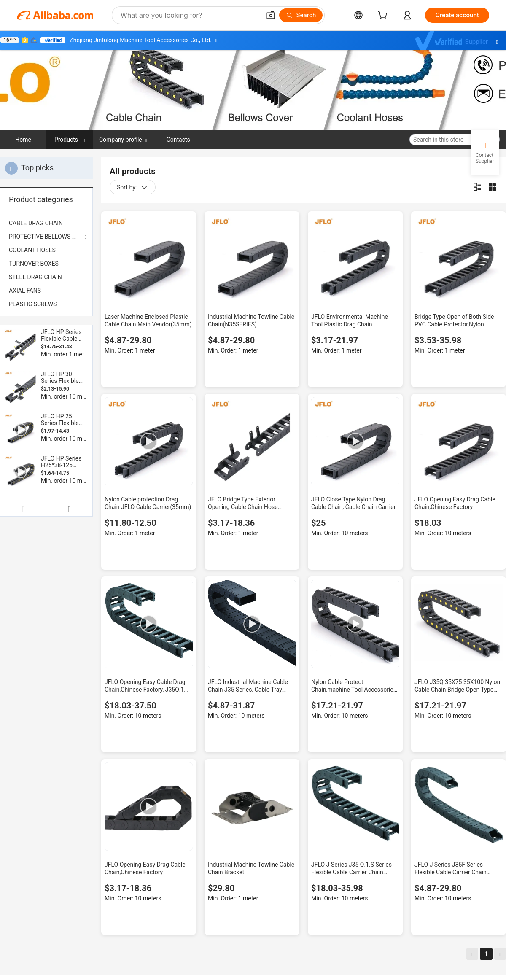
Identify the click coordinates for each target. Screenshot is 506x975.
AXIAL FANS (25, 290)
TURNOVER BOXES (34, 263)
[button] (271, 15)
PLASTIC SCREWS (33, 304)
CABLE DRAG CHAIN (36, 223)
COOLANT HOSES (32, 250)
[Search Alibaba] (190, 15)
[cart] (384, 16)
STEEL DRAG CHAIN (35, 277)
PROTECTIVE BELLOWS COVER (46, 236)
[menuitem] (46, 250)
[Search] (301, 15)
